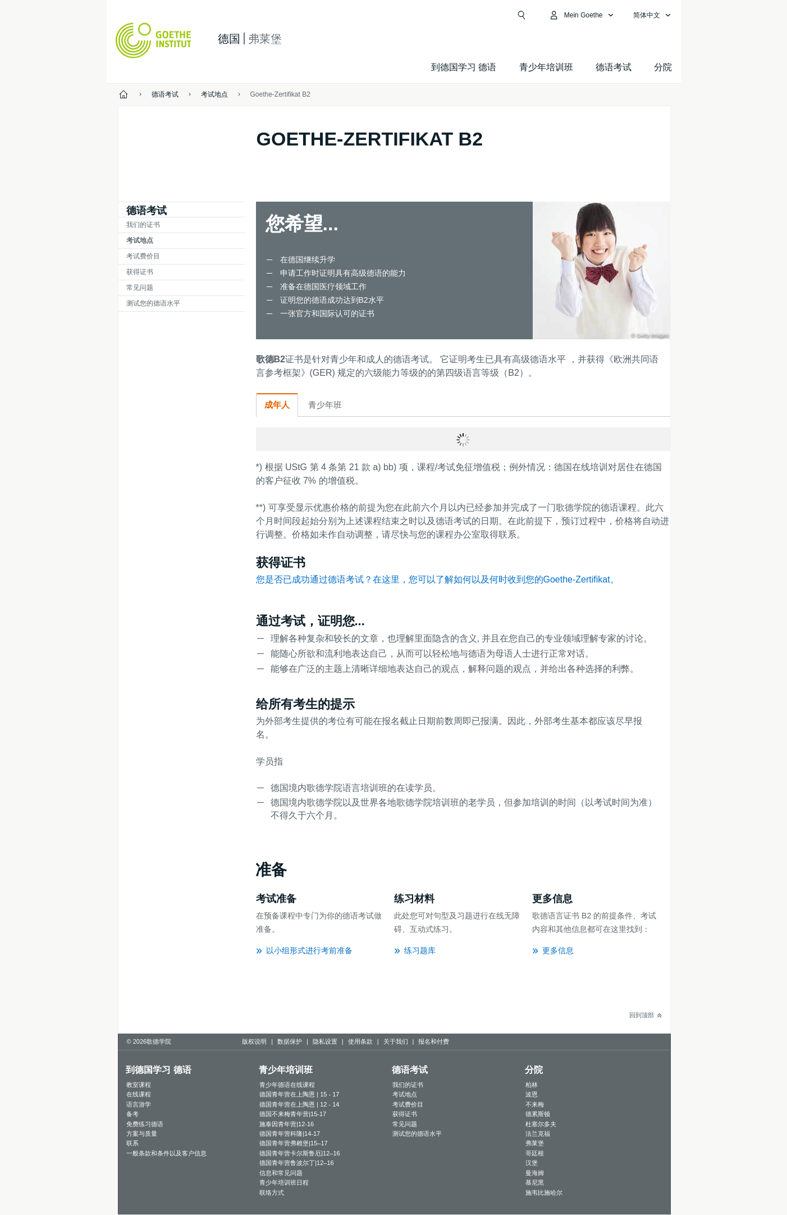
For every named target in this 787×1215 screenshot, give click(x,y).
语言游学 (138, 1104)
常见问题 (139, 288)
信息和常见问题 (281, 1173)
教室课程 (138, 1084)
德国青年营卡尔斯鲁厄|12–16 (299, 1153)
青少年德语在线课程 (287, 1084)
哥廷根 (534, 1153)
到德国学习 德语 (463, 67)
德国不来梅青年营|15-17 (292, 1114)
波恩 (531, 1094)
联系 (132, 1143)
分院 (663, 67)
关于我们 (395, 1041)
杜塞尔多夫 (540, 1124)
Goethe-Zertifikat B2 (280, 94)
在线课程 (138, 1094)
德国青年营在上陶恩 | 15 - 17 (299, 1094)
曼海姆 (534, 1173)
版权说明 (254, 1041)
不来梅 (534, 1104)
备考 (132, 1114)
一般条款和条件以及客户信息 (166, 1153)
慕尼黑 (534, 1182)
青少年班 (325, 404)
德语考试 (614, 67)
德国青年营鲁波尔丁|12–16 (296, 1162)
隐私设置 (325, 1041)
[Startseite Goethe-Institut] (153, 40)
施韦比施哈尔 (543, 1192)
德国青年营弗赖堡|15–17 (293, 1143)
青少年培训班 (546, 67)
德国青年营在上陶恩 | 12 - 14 (299, 1104)
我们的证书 (143, 225)
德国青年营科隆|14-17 (289, 1133)
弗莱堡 (534, 1143)
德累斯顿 (537, 1114)
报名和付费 (433, 1041)
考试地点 (139, 240)
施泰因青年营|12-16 (286, 1124)
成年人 (277, 404)
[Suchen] (521, 15)
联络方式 (271, 1192)
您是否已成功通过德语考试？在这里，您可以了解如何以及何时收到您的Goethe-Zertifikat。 (437, 579)
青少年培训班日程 (284, 1182)
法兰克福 (537, 1133)
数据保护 (289, 1041)
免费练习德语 (144, 1124)
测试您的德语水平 (153, 303)
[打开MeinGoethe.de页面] (581, 15)
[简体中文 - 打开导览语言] (652, 15)
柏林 (531, 1084)
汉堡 (531, 1162)
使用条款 (360, 1041)
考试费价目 (143, 256)
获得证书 (139, 272)
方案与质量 (141, 1133)
